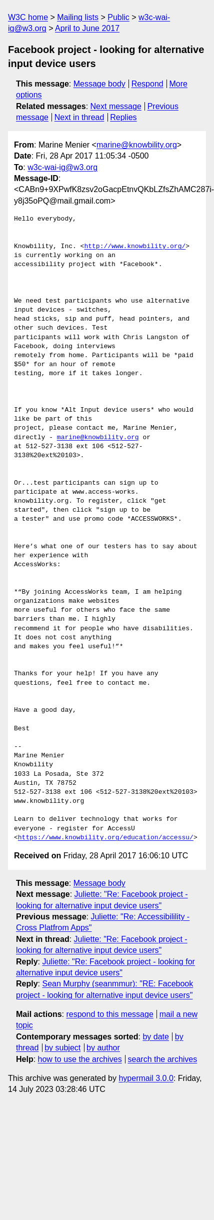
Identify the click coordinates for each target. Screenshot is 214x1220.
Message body (100, 84)
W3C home (28, 17)
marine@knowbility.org (136, 145)
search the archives (163, 1059)
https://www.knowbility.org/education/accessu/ (106, 837)
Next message (116, 106)
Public (119, 17)
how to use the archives (80, 1059)
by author (103, 1047)
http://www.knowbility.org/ (135, 246)
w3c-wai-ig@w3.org (63, 167)
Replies (123, 117)
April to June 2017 (87, 28)
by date (155, 1036)
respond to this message (109, 1014)
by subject (62, 1047)
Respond (148, 84)
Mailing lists (77, 17)
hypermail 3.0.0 (145, 1078)
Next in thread (79, 117)
